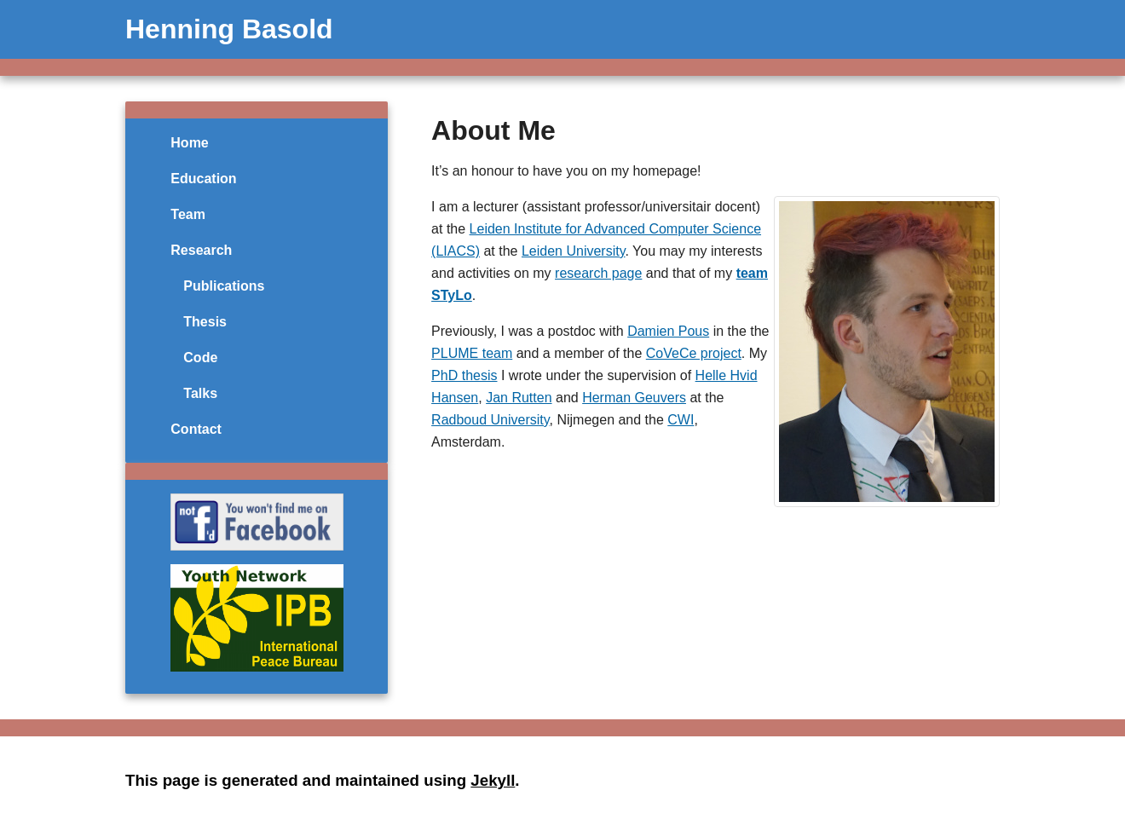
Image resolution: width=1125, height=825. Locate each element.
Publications (223, 286)
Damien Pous (668, 331)
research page (598, 273)
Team (187, 214)
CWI (680, 419)
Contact (196, 429)
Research (201, 250)
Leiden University (574, 251)
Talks (200, 393)
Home (189, 143)
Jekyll (492, 780)
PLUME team (471, 353)
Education (203, 178)
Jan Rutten (518, 397)
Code (200, 357)
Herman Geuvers (634, 397)
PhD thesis (464, 375)
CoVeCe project (693, 353)
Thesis (205, 321)
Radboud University (490, 419)
